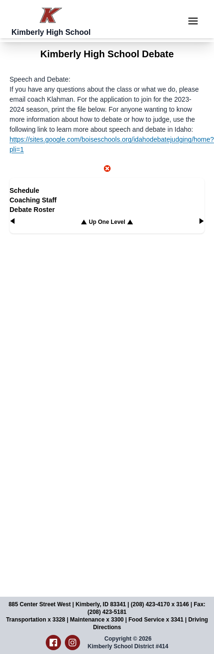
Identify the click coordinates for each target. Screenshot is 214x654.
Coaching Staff (33, 200)
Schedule (24, 190)
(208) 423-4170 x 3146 (160, 604)
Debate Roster (32, 209)
